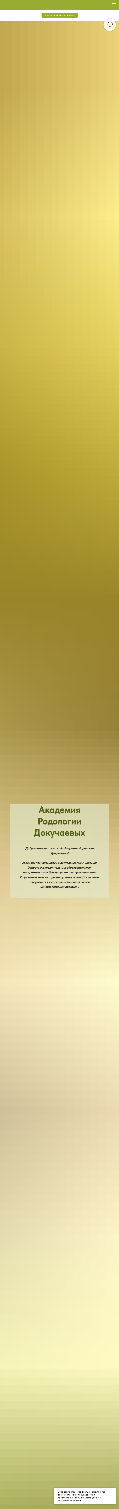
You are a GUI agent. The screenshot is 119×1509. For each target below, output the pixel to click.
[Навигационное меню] (114, 5)
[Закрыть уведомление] (113, 1490)
